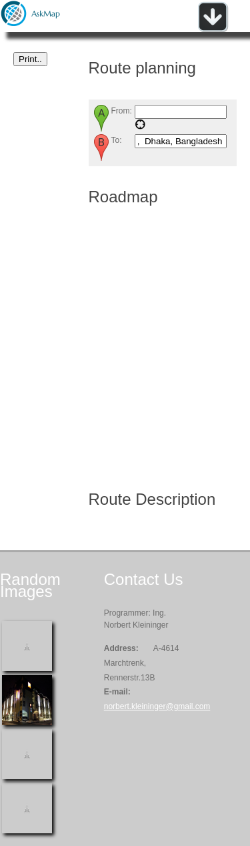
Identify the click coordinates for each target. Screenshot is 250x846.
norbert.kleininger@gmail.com (157, 706)
